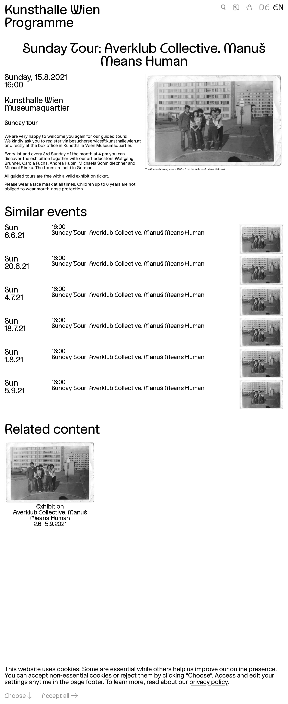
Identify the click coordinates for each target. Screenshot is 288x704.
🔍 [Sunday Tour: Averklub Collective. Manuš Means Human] (223, 8)
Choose (15, 696)
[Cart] (249, 8)
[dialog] (144, 683)
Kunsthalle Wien (52, 11)
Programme (39, 24)
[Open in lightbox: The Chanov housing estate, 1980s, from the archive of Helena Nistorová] (214, 120)
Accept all (55, 696)
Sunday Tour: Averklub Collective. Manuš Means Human (128, 233)
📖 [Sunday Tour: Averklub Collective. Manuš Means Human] (236, 8)
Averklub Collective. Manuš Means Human (50, 516)
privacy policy (208, 682)
